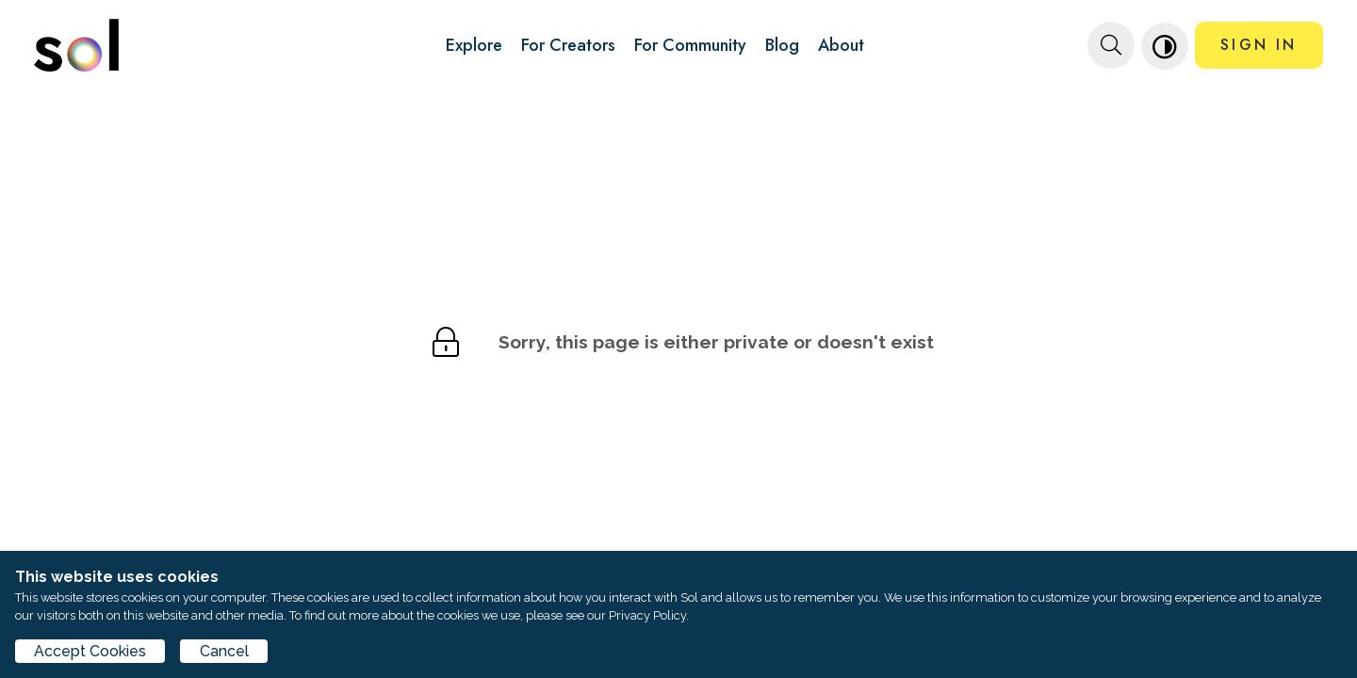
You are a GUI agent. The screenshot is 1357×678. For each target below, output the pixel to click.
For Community (690, 45)
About (841, 45)
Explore (474, 45)
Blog (782, 45)
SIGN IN (1258, 45)
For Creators (568, 45)
